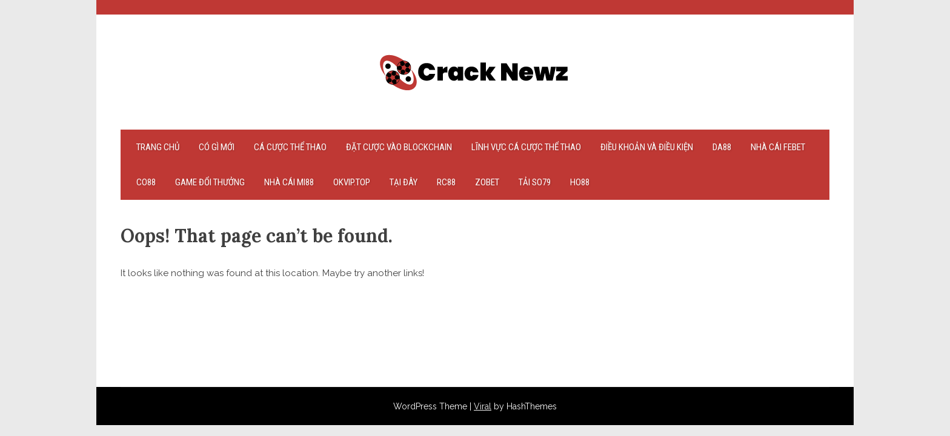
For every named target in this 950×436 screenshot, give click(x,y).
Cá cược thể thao (290, 147)
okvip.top (351, 182)
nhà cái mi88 (289, 182)
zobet (487, 182)
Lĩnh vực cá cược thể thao (526, 147)
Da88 (721, 147)
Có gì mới (216, 147)
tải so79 (535, 182)
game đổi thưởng (210, 182)
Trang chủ (157, 147)
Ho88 (580, 182)
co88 (146, 182)
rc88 (446, 182)
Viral (482, 406)
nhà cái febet (778, 147)
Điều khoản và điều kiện (646, 147)
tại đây (403, 182)
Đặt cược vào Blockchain (399, 147)
